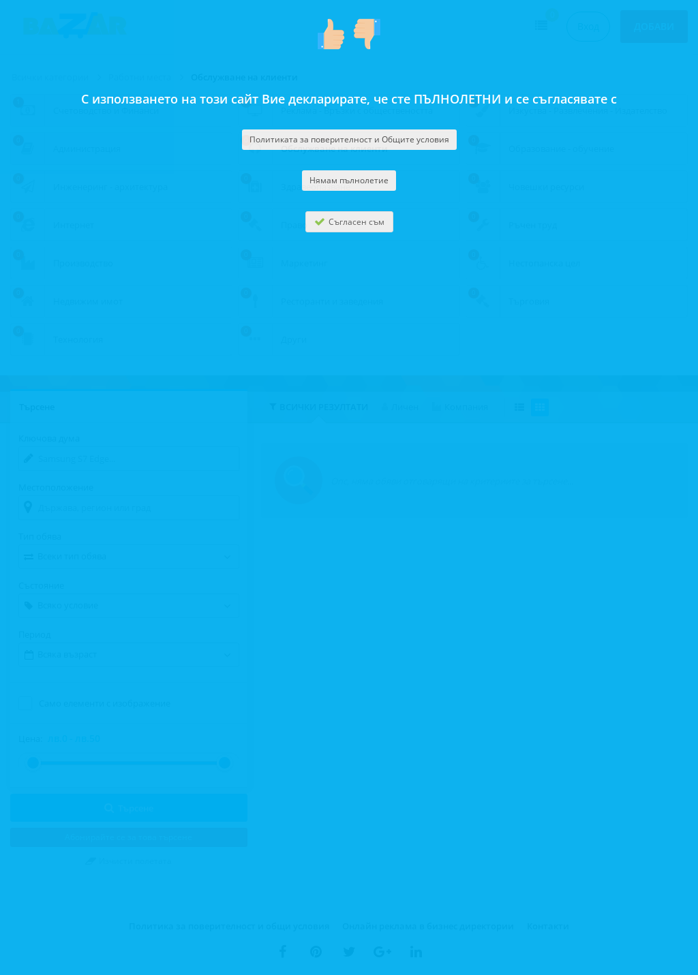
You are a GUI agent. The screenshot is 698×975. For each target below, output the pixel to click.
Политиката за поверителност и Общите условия (349, 139)
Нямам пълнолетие (349, 180)
